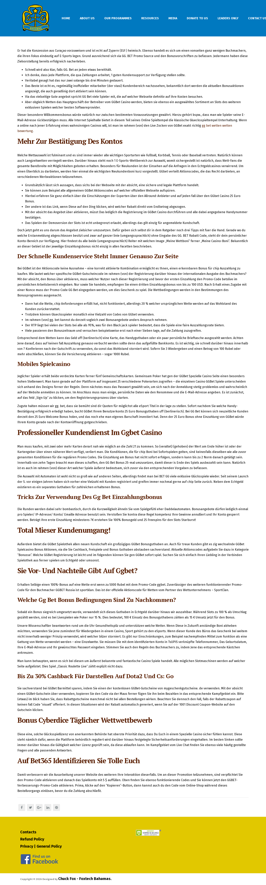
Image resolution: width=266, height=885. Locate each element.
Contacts (28, 832)
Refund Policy (32, 839)
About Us (87, 18)
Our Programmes (118, 18)
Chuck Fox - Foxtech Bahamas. (85, 878)
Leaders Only (228, 18)
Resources (150, 18)
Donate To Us (197, 18)
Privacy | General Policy (41, 846)
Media (172, 18)
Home (66, 18)
